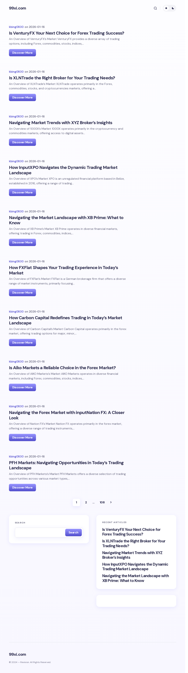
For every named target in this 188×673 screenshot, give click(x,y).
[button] (155, 8)
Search (20, 535)
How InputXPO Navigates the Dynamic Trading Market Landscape (135, 579)
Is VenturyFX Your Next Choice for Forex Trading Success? (131, 545)
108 (102, 515)
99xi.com (17, 8)
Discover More (22, 53)
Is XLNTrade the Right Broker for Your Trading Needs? (133, 556)
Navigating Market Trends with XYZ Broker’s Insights (132, 568)
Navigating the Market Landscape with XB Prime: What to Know (135, 591)
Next (111, 515)
